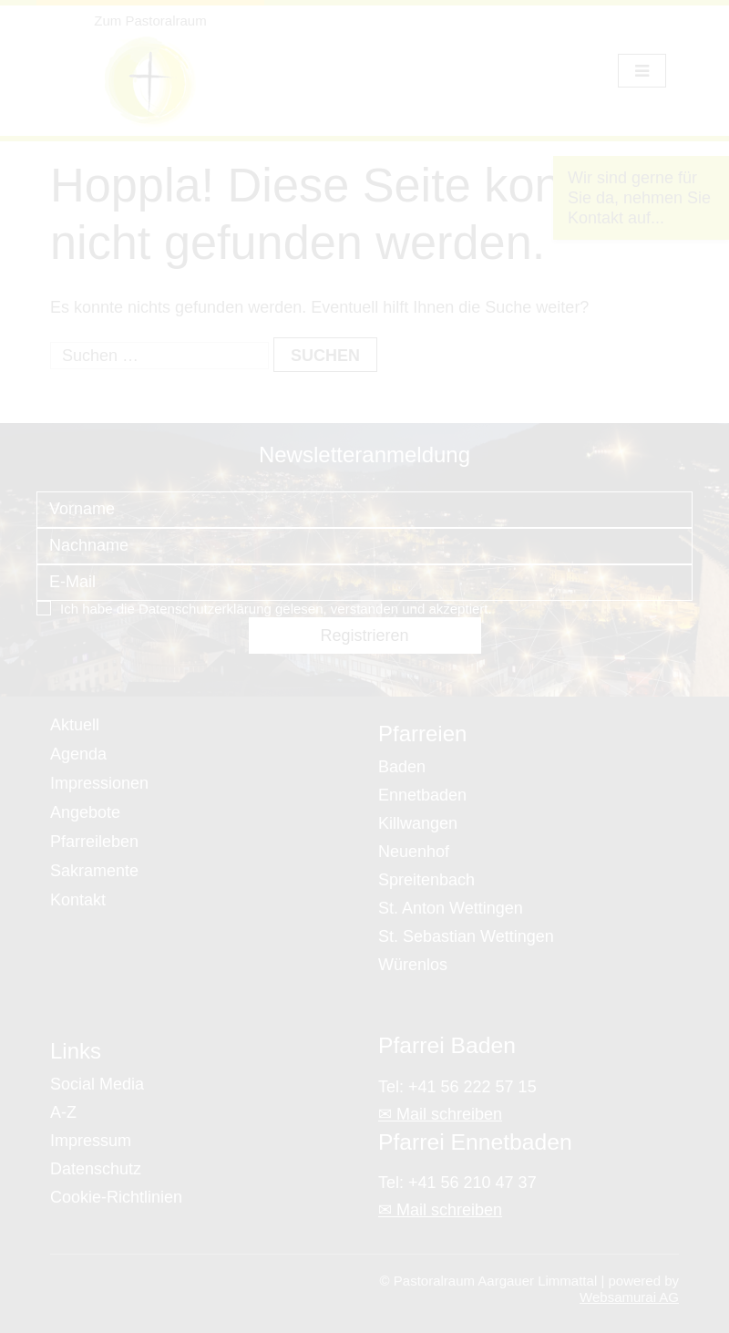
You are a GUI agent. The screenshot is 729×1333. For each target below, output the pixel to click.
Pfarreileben (94, 841)
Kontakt (78, 900)
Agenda (78, 754)
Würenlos (412, 965)
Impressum (90, 1141)
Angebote (85, 812)
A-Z (63, 1112)
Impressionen (99, 783)
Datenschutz (95, 1169)
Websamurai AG (629, 1297)
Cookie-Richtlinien (116, 1197)
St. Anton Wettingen (450, 908)
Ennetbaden (422, 795)
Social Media (97, 1084)
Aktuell (74, 725)
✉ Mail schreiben (440, 1114)
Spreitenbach (426, 880)
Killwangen (417, 823)
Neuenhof (413, 851)
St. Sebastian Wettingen (466, 936)
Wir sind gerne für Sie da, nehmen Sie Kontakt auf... (639, 198)
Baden (402, 767)
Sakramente (94, 871)
